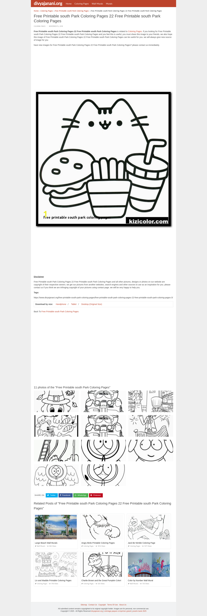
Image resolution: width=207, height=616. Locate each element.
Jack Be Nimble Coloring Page (141, 543)
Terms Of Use (112, 605)
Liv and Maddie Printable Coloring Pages (53, 580)
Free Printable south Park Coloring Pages (59, 311)
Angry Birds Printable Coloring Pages (98, 543)
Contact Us (92, 605)
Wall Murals (97, 3)
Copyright (102, 605)
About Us (122, 605)
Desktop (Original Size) (91, 304)
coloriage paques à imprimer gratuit (117, 611)
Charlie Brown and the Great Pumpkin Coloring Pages (105, 580)
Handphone (61, 304)
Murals (109, 3)
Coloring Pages (81, 3)
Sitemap (84, 605)
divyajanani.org (48, 3)
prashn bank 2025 (139, 611)
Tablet (73, 304)
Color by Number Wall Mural (140, 580)
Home (69, 3)
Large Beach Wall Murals (46, 543)
